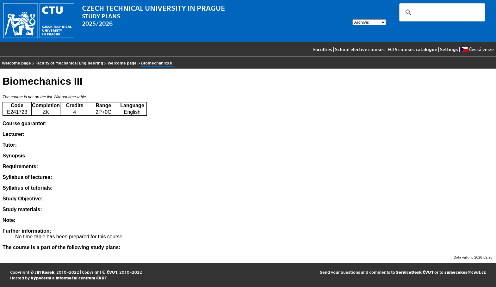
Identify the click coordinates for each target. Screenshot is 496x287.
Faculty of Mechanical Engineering (69, 62)
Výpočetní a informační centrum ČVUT (69, 277)
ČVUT (112, 272)
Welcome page (16, 62)
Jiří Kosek (44, 272)
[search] (441, 12)
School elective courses (360, 49)
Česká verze (477, 49)
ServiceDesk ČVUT (414, 272)
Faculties (322, 49)
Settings (449, 49)
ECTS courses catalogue (412, 49)
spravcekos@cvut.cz (465, 272)
